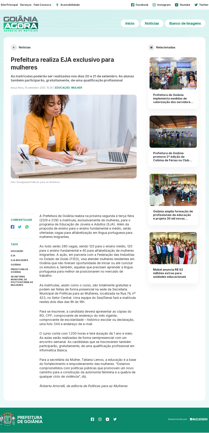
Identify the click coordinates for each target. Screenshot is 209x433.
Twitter (201, 4)
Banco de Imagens (185, 23)
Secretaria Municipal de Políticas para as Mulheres (22, 281)
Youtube (182, 4)
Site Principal (9, 4)
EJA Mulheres (19, 260)
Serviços (26, 4)
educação (17, 251)
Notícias (152, 23)
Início (129, 23)
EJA (13, 256)
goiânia (16, 265)
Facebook (139, 4)
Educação (62, 87)
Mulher (76, 87)
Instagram (162, 4)
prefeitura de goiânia (19, 271)
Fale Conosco (42, 4)
